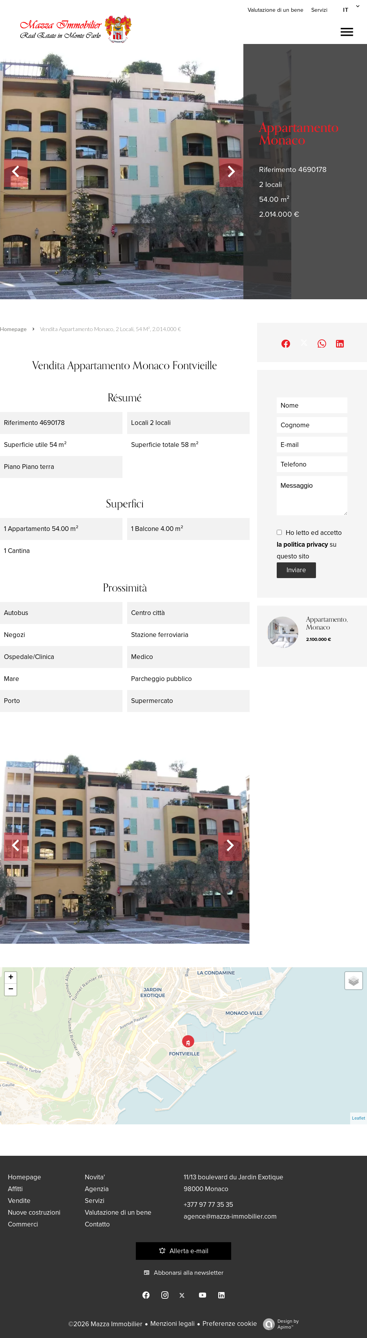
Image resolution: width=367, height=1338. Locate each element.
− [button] (10, 990)
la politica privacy (302, 544)
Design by (279, 1324)
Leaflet (358, 1118)
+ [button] (10, 978)
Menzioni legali (172, 1324)
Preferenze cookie (230, 1324)
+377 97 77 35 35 (208, 1205)
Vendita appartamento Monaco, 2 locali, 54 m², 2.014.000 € (110, 329)
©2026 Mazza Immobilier (105, 1324)
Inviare (296, 570)
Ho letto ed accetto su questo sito (309, 544)
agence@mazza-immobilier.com (230, 1216)
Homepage (13, 329)
